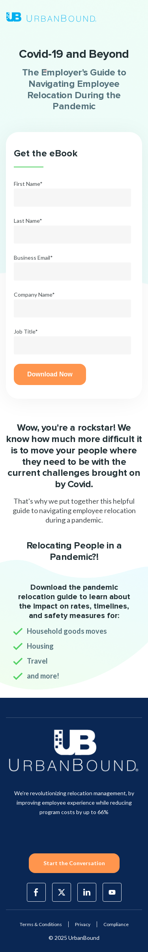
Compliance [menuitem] (116, 924)
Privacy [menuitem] (82, 924)
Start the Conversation (74, 863)
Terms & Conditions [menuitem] (41, 924)
